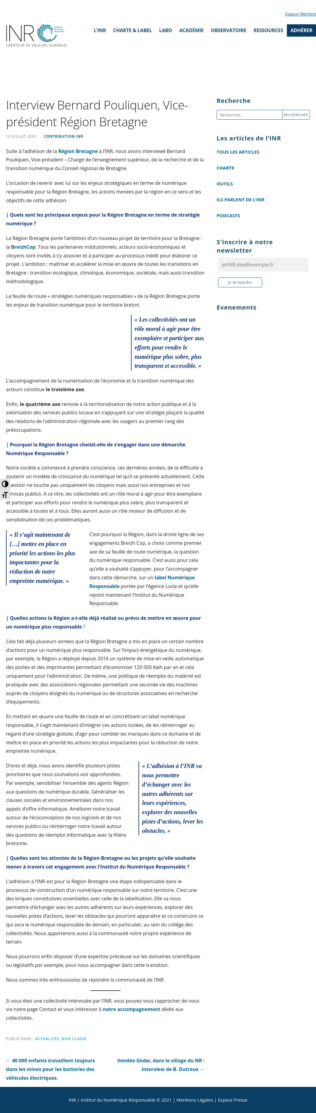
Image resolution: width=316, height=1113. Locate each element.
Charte (225, 168)
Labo (165, 30)
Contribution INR (63, 136)
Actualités (47, 1038)
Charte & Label (132, 30)
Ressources (268, 30)
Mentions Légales (195, 1100)
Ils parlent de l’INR (240, 199)
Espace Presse (233, 1100)
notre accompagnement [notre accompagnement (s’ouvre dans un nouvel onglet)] (131, 1009)
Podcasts (228, 215)
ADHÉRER (301, 30)
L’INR (100, 30)
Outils (225, 184)
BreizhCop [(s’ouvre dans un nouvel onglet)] (23, 247)
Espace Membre (300, 14)
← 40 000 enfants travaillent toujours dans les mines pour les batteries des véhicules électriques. (50, 1069)
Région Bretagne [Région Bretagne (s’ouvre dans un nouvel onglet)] (78, 151)
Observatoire (228, 30)
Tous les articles (238, 152)
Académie (191, 30)
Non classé (74, 1038)
